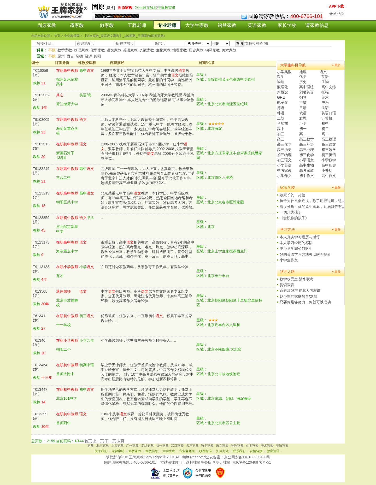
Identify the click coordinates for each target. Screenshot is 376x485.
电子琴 (282, 102)
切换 (110, 7)
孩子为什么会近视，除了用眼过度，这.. (312, 201)
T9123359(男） (41, 220)
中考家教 (284, 170)
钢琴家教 (227, 25)
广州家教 (132, 445)
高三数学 (306, 139)
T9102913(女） (41, 146)
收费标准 (205, 451)
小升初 (326, 170)
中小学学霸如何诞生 (296, 248)
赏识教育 (287, 285)
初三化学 (306, 155)
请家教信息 (317, 25)
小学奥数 (284, 72)
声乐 (325, 102)
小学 (303, 123)
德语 (280, 108)
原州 (61, 56)
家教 (90, 445)
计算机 (326, 118)
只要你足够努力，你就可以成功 (305, 302)
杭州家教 (162, 445)
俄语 (303, 113)
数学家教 (64, 50)
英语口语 (328, 113)
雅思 (303, 118)
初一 (303, 129)
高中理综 (306, 87)
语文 (323, 72)
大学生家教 (197, 25)
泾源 (88, 56)
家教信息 (151, 451)
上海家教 (117, 445)
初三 (280, 134)
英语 (325, 76)
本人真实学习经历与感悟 (300, 237)
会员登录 (336, 13)
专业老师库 (187, 451)
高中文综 (328, 87)
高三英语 (306, 144)
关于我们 (101, 451)
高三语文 (328, 144)
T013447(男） (40, 391)
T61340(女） (39, 342)
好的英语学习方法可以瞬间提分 (305, 254)
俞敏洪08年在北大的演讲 (300, 290)
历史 (303, 82)
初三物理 (284, 155)
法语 (325, 108)
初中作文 (306, 176)
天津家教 (192, 445)
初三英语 (328, 155)
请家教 (77, 25)
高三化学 (284, 144)
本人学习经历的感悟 (296, 243)
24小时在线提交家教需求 (155, 7)
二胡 (280, 118)
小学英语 (284, 165)
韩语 (280, 113)
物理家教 (81, 50)
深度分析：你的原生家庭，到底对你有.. (312, 206)
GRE (281, 97)
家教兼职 (134, 451)
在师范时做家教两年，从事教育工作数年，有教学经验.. (146, 267)
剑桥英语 (306, 92)
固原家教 (46, 25)
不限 (52, 50)
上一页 (98, 441)
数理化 (282, 87)
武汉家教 (177, 445)
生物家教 (163, 50)
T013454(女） (40, 367)
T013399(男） (40, 416)
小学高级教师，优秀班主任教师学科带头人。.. (138, 340)
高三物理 (328, 139)
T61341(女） (39, 318)
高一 (303, 134)
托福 (325, 92)
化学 (303, 76)
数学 (280, 76)
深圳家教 (147, 445)
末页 (120, 441)
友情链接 (256, 451)
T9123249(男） (41, 171)
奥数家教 (146, 50)
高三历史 (284, 149)
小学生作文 (289, 260)
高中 (280, 129)
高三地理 (306, 149)
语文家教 (114, 50)
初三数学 (328, 149)
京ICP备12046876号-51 (251, 462)
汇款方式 (222, 451)
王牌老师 (136, 25)
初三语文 (284, 160)
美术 (325, 97)
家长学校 (287, 25)
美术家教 (229, 50)
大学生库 (168, 451)
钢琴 (303, 97)
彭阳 (97, 56)
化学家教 (97, 50)
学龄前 (282, 123)
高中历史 (328, 165)
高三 (280, 139)
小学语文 (306, 160)
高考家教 (306, 170)
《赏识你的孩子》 (294, 218)
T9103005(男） (41, 121)
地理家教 (179, 50)
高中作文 (328, 176)
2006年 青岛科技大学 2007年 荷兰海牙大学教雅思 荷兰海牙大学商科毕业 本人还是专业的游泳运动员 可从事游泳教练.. (147, 100)
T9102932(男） (41, 97)
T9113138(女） (41, 269)
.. (102, 218)
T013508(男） (40, 293)
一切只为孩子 (291, 212)
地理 (303, 72)
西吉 (70, 56)
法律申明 (118, 451)
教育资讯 (273, 451)
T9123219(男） (41, 195)
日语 (303, 108)
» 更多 (336, 65)
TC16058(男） (40, 72)
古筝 (303, 102)
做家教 (107, 25)
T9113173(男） (41, 244)
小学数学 (328, 160)
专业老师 (166, 25)
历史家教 (196, 50)
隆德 (79, 56)
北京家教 (102, 445)
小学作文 (284, 176)
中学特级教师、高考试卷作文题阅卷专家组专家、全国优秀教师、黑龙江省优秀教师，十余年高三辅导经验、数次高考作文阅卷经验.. (146, 296)
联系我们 (239, 451)
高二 (325, 134)
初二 (325, 129)
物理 (280, 82)
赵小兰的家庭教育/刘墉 (298, 296)
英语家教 (257, 25)
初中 (325, 123)
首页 (88, 441)
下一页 (110, 441)
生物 (325, 82)
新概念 (282, 92)
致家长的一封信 (292, 195)
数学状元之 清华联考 (297, 279)
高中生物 (306, 165)
